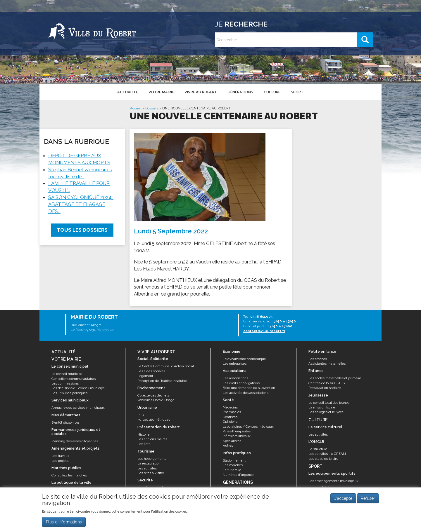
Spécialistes (232, 441)
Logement (145, 376)
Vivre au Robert (200, 92)
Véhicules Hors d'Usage (155, 400)
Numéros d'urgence (238, 475)
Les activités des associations (245, 393)
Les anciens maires (152, 439)
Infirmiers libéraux (237, 436)
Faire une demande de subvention (249, 388)
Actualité (127, 92)
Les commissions (65, 383)
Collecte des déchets (153, 395)
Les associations (235, 378)
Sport (297, 92)
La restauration (149, 463)
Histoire (143, 434)
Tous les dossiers (82, 230)
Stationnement (234, 460)
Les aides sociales (151, 371)
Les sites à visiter (150, 473)
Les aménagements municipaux (333, 481)
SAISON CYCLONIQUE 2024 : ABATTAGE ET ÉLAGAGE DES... (80, 204)
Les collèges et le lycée (326, 412)
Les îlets (143, 444)
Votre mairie (161, 92)
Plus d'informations (64, 524)
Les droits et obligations (241, 383)
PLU (140, 415)
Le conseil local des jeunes (328, 403)
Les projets (59, 461)
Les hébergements (151, 459)
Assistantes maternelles (327, 363)
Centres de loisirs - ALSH (327, 383)
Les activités (147, 468)
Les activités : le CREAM (327, 454)
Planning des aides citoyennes (74, 441)
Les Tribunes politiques (69, 393)
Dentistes (230, 417)
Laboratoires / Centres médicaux (248, 427)
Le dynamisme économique (244, 359)
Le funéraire (232, 470)
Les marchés (233, 465)
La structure (317, 449)
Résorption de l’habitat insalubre (162, 381)
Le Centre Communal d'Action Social (165, 366)
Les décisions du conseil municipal (78, 388)
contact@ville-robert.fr (264, 331)
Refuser (368, 500)
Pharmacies (232, 412)
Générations (240, 92)
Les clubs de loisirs (323, 459)
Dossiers (151, 108)
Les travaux (60, 456)
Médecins (230, 407)
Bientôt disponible (65, 422)
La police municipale (153, 487)
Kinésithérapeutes (237, 431)
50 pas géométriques (153, 420)
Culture (272, 92)
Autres (228, 445)
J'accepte (343, 500)
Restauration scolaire (324, 388)
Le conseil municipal (67, 374)
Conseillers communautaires (73, 379)
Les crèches (317, 359)
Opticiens (230, 422)
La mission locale (321, 407)
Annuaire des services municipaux (78, 408)
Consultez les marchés (69, 475)
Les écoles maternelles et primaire (334, 378)
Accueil (136, 108)
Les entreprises (234, 363)
